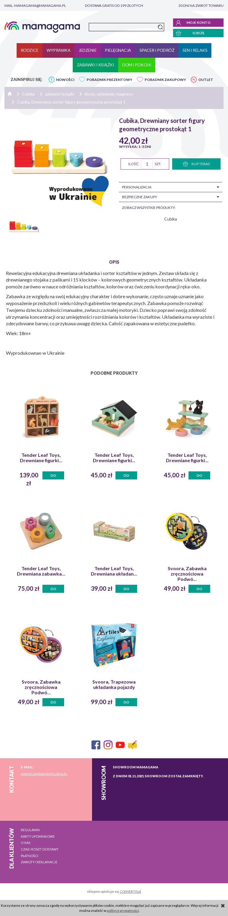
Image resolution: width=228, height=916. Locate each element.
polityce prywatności (123, 910)
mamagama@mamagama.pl (44, 774)
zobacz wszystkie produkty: (148, 207)
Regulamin (30, 830)
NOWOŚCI (65, 79)
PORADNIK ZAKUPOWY (165, 79)
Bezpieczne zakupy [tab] (139, 197)
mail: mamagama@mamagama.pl (35, 5)
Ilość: (133, 164)
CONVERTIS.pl (130, 891)
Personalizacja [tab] (136, 187)
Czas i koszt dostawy (39, 849)
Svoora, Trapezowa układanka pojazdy (114, 684)
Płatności (29, 856)
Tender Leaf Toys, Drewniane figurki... (41, 457)
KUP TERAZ (196, 163)
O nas (25, 843)
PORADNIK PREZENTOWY (109, 79)
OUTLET (205, 79)
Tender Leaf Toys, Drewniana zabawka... (41, 571)
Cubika (170, 218)
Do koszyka (53, 476)
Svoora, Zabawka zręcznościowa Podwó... (187, 574)
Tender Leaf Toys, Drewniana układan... (114, 571)
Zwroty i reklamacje (39, 862)
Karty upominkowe (38, 836)
